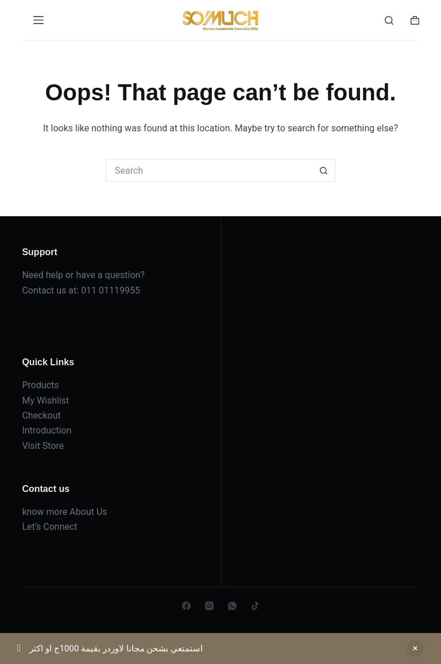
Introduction (46, 430)
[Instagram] (209, 605)
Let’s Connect (49, 526)
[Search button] (323, 170)
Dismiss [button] (415, 648)
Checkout (41, 415)
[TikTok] (255, 605)
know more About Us (64, 511)
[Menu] (38, 20)
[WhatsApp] (232, 605)
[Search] (389, 20)
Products (40, 385)
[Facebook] (186, 605)
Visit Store (43, 445)
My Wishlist (45, 400)
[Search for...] (209, 170)
